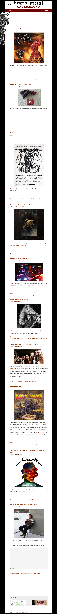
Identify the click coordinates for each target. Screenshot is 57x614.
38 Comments (12, 571)
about (9, 10)
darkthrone (25, 573)
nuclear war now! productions (40, 133)
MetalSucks (45, 338)
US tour (11, 200)
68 (24, 579)
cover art (15, 253)
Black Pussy (21, 366)
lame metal (12, 445)
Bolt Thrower (19, 444)
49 (14, 579)
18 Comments (12, 336)
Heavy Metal (34, 444)
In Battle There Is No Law (41, 444)
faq (19, 10)
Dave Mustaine (20, 338)
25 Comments (12, 498)
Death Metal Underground (23, 612)
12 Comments (12, 293)
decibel (18, 295)
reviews (28, 10)
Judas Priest (39, 432)
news (41, 295)
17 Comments (12, 442)
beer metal (14, 444)
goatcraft (22, 295)
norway (38, 573)
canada (18, 381)
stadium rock (38, 445)
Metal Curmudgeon (26, 445)
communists (14, 295)
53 (18, 579)
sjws (43, 295)
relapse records (28, 79)
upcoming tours (43, 198)
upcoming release (35, 79)
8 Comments (12, 78)
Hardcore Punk (19, 133)
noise (33, 133)
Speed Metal (14, 340)
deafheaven (18, 198)
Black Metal (20, 573)
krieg (33, 295)
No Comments (13, 197)
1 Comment (12, 252)
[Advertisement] (29, 19)
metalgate (40, 338)
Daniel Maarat (14, 30)
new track (19, 79)
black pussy (14, 381)
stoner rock (34, 381)
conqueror (14, 133)
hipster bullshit (26, 133)
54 (19, 579)
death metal (24, 444)
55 (21, 579)
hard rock (27, 381)
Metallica (35, 435)
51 (16, 579)
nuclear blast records (36, 198)
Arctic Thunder (15, 573)
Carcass (11, 188)
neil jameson (36, 295)
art (12, 253)
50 (15, 579)
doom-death (14, 79)
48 (12, 579)
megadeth (36, 338)
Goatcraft (12, 283)
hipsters (26, 295)
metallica (21, 499)
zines (38, 10)
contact (47, 10)
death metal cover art (27, 253)
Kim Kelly (29, 295)
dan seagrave (20, 253)
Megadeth (12, 330)
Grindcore (22, 198)
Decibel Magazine (18, 286)
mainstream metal (28, 198)
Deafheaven (36, 188)
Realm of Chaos (33, 445)
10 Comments (12, 132)
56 (22, 579)
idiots (30, 133)
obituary (23, 79)
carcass (13, 198)
